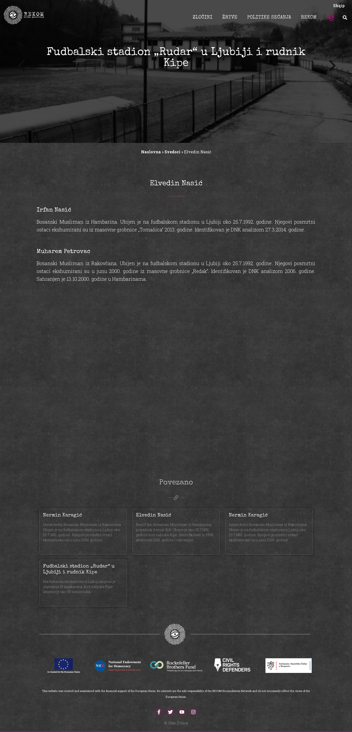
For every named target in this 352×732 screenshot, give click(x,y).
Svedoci (172, 151)
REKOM (309, 17)
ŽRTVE (229, 17)
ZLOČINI (202, 17)
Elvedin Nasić (153, 515)
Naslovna (151, 151)
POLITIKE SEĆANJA (269, 17)
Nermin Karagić (62, 515)
